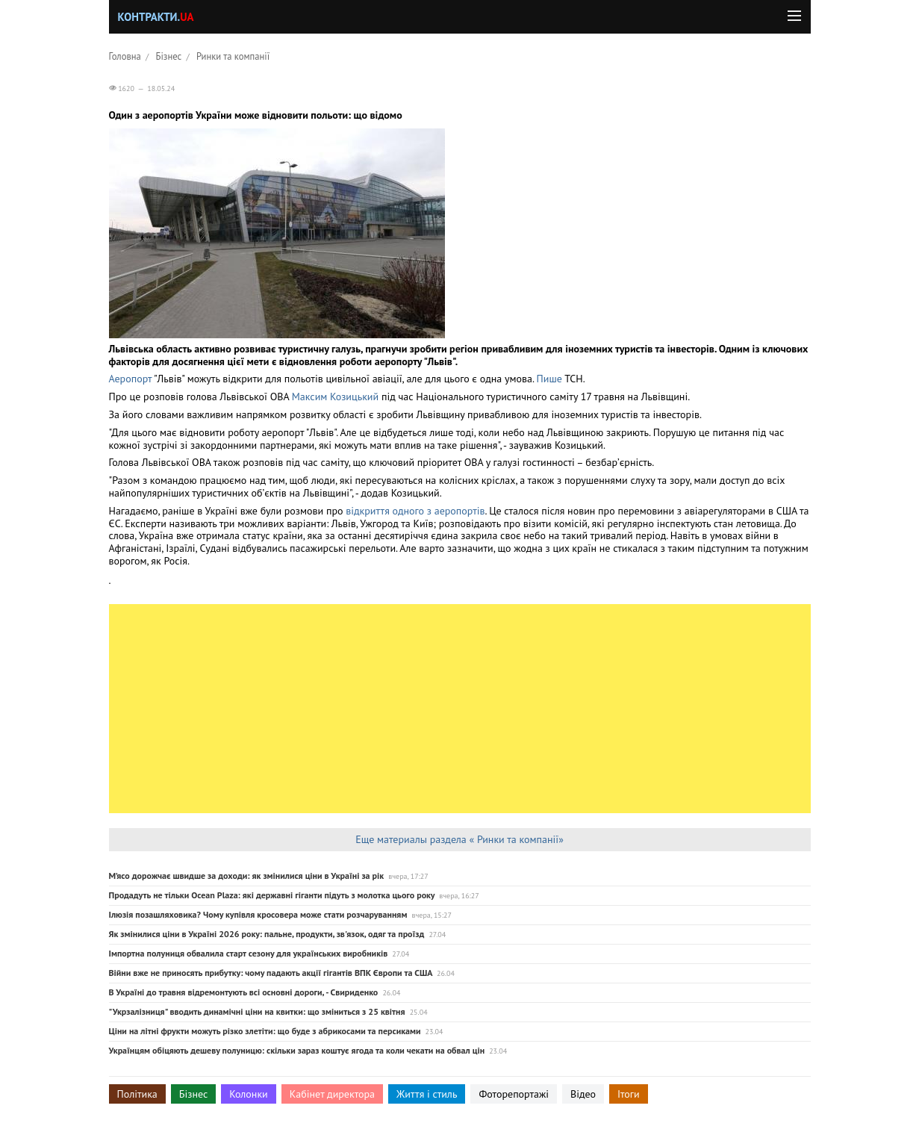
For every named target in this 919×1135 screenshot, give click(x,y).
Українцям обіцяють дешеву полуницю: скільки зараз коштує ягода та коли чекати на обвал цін (297, 1050)
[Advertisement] (460, 708)
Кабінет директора (332, 1094)
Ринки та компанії (233, 56)
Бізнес (169, 56)
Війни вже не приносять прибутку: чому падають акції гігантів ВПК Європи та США (270, 972)
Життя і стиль (426, 1094)
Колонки (248, 1094)
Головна (125, 56)
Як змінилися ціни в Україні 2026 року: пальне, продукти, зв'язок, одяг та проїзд (267, 933)
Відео (583, 1094)
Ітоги (628, 1094)
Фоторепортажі (514, 1094)
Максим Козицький (335, 396)
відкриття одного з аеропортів (415, 510)
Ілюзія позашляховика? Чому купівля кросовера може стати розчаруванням (258, 914)
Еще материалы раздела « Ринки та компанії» (459, 839)
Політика (137, 1094)
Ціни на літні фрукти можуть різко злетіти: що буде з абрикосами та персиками (265, 1030)
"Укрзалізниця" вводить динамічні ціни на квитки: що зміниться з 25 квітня (257, 1011)
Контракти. (156, 17)
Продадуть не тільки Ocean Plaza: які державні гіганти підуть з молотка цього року (272, 895)
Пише (549, 378)
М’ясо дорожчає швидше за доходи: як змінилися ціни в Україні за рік (246, 875)
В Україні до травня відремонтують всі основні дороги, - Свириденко (243, 992)
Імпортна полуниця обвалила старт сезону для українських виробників (248, 953)
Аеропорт (130, 378)
